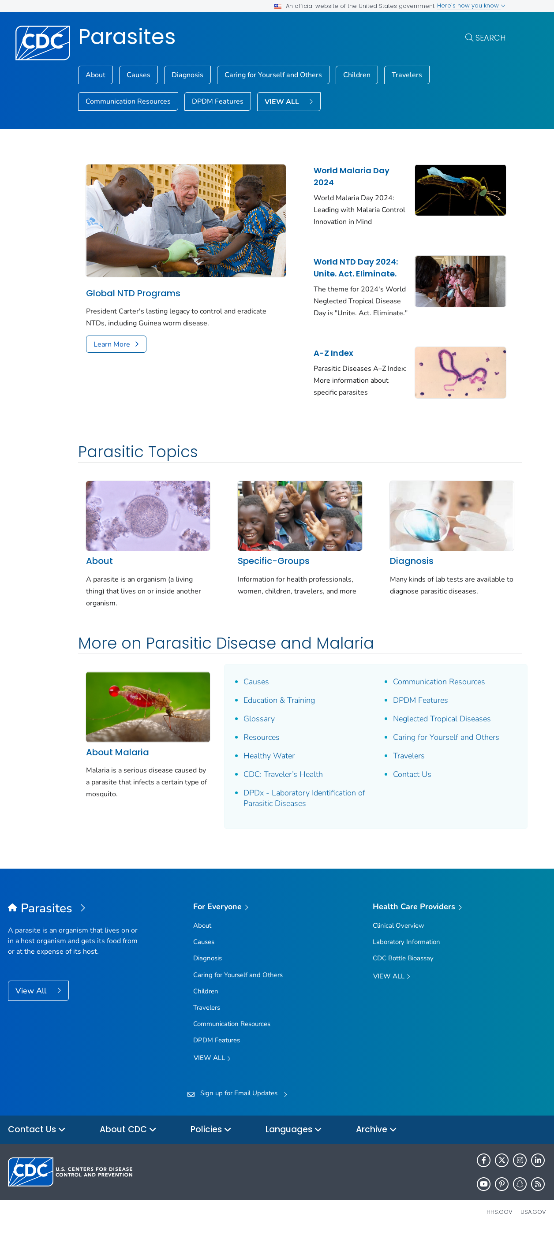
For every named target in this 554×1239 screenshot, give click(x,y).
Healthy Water (263, 763)
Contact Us (401, 781)
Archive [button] (376, 1137)
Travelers (407, 75)
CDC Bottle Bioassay (403, 965)
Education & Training (274, 707)
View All (32, 998)
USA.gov (533, 1219)
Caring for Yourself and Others (273, 75)
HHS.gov (500, 1219)
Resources (256, 744)
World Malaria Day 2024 (344, 176)
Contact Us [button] (37, 1137)
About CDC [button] (128, 1137)
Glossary (254, 725)
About (95, 75)
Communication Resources (128, 101)
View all (212, 1065)
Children (357, 75)
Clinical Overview (398, 932)
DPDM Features (217, 101)
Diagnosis (187, 75)
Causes (138, 75)
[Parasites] (75, 915)
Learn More (112, 340)
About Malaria (117, 756)
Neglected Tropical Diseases (431, 725)
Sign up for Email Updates (238, 1099)
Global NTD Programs (133, 289)
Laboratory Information (406, 948)
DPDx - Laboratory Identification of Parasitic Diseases (294, 805)
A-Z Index (325, 364)
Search (490, 37)
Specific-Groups (268, 568)
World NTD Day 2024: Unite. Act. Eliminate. (348, 267)
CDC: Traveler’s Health (278, 781)
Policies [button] (211, 1137)
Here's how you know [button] (471, 5)
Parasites (127, 37)
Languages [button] (294, 1137)
